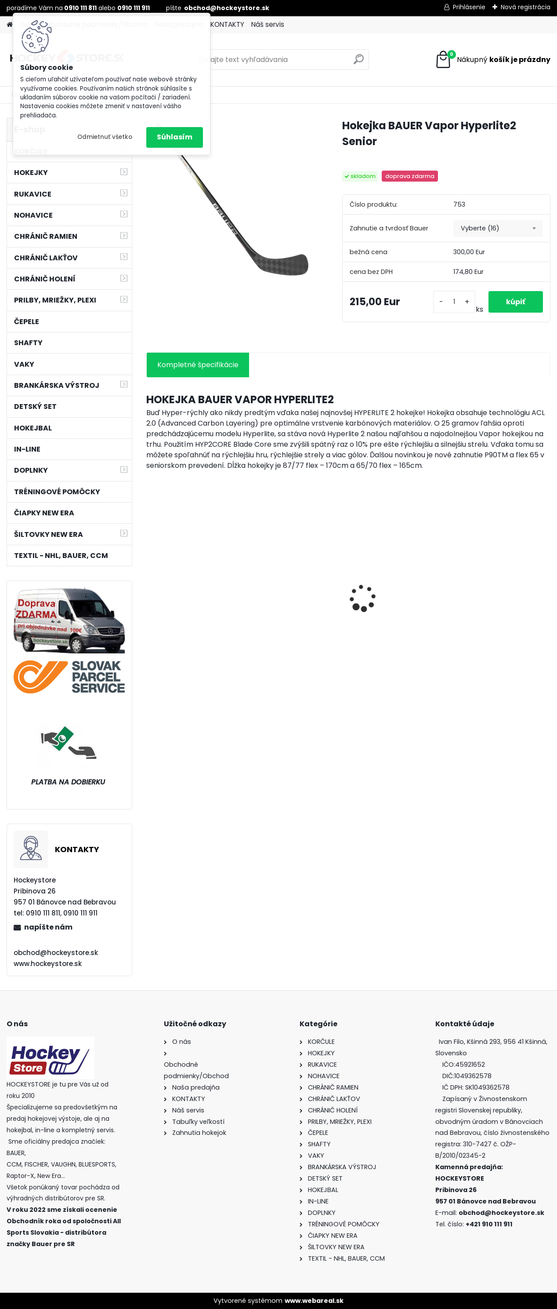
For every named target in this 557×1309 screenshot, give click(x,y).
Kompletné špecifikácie (198, 365)
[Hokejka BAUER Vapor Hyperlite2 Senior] (230, 197)
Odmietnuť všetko (104, 137)
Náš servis (267, 24)
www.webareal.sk (314, 1300)
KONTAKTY (227, 24)
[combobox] (498, 228)
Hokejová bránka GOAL (191, 595)
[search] (359, 62)
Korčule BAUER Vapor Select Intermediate (393, 613)
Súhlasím (174, 137)
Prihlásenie (469, 7)
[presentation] (150, 582)
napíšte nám (48, 927)
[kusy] (454, 302)
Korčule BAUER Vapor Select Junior (495, 613)
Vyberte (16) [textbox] (480, 228)
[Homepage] (10, 24)
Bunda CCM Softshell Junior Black (291, 613)
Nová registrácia (525, 7)
